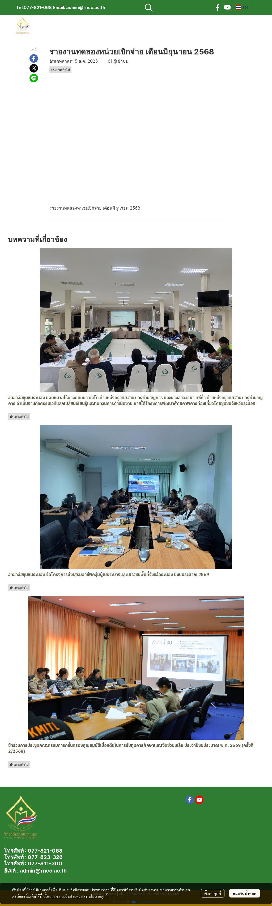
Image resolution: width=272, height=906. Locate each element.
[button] (176, 7)
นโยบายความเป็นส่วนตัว (61, 896)
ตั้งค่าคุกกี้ (212, 893)
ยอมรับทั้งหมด (244, 893)
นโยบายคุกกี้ (98, 896)
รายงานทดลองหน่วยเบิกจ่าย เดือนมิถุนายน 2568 (94, 208)
